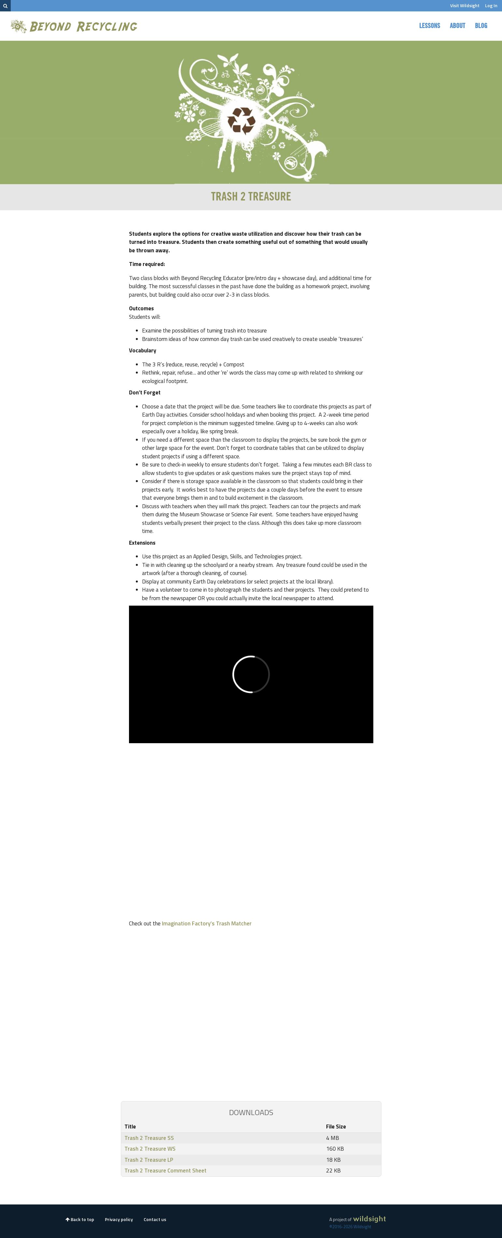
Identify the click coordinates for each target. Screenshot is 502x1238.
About (457, 26)
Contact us (155, 1219)
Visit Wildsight (465, 5)
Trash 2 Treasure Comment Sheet (165, 1170)
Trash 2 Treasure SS (149, 1138)
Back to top (79, 1219)
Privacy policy (119, 1219)
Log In (491, 5)
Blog (481, 26)
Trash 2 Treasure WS (150, 1148)
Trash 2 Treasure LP (148, 1160)
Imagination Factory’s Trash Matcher (206, 923)
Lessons (429, 26)
